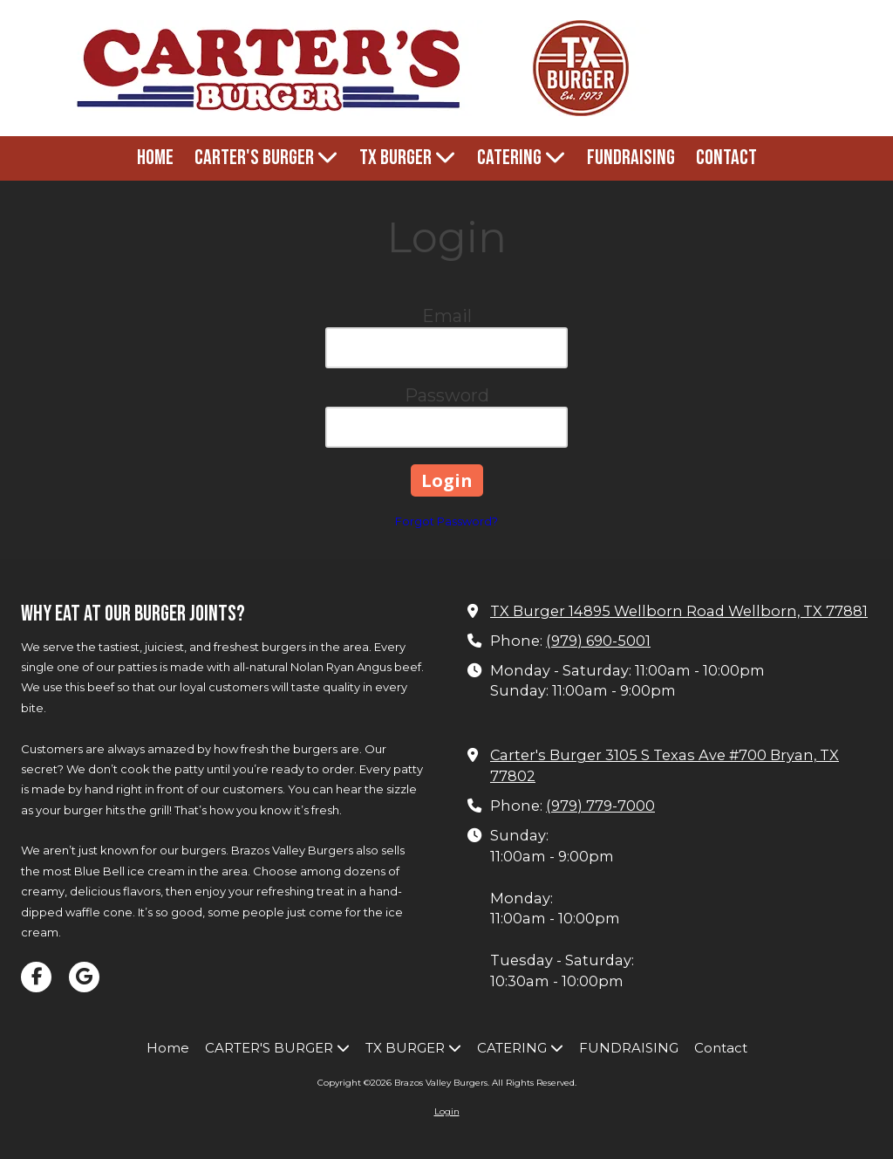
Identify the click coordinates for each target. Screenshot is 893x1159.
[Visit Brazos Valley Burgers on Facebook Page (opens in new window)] (36, 977)
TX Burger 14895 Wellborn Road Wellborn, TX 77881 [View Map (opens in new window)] (679, 611)
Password (447, 395)
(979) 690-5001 (598, 640)
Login (447, 1111)
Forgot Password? (446, 521)
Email (447, 315)
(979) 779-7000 (600, 805)
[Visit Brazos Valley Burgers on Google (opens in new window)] (84, 977)
